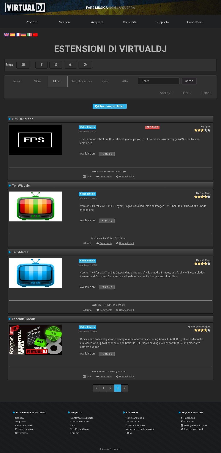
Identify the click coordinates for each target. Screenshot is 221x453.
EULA (129, 432)
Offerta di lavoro (135, 425)
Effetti (57, 81)
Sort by (166, 93)
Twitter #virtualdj (192, 429)
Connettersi (195, 22)
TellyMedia (20, 252)
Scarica (64, 22)
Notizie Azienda (135, 417)
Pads (105, 81)
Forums (74, 432)
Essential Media (24, 319)
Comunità (130, 22)
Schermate (21, 432)
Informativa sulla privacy (140, 429)
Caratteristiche (23, 425)
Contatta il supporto (81, 417)
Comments (105, 176)
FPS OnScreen (22, 119)
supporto (162, 22)
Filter (186, 93)
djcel (207, 126)
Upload (206, 93)
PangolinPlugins (200, 326)
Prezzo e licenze (24, 429)
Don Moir (205, 193)
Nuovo (17, 81)
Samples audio (81, 81)
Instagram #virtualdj (194, 425)
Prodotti (31, 22)
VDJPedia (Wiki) (79, 429)
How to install (126, 176)
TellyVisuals (21, 185)
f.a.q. (73, 425)
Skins (37, 81)
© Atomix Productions (111, 449)
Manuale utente (79, 421)
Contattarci (132, 421)
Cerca (189, 81)
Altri (125, 81)
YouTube (187, 421)
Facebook (188, 417)
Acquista (97, 22)
